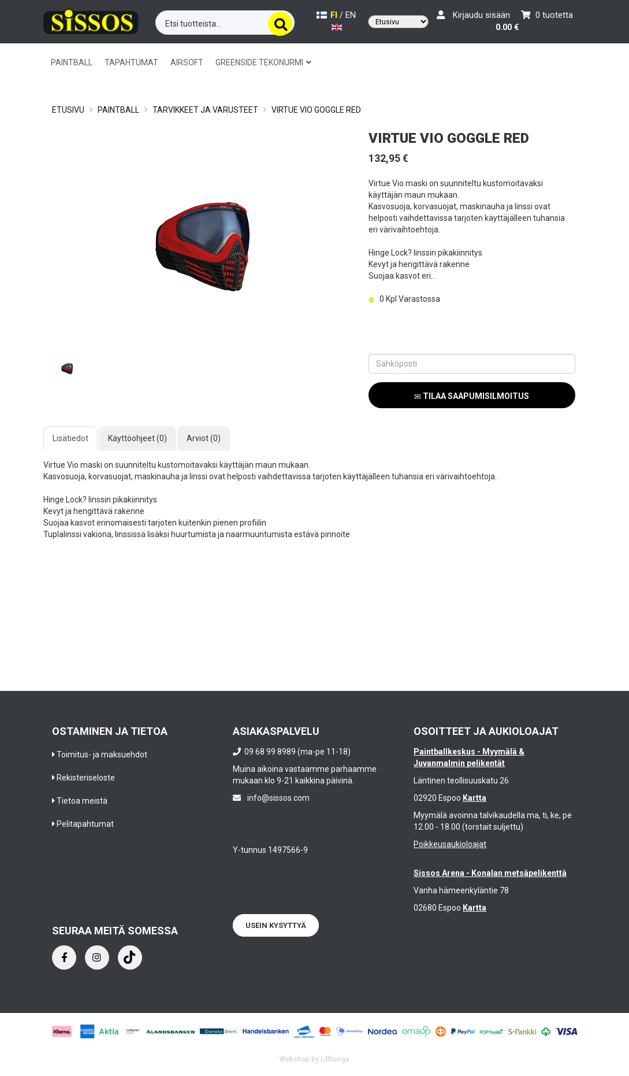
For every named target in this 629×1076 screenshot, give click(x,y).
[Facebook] (64, 957)
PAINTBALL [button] (71, 62)
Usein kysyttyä (275, 925)
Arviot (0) (204, 438)
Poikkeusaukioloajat (450, 844)
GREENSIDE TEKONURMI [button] (263, 62)
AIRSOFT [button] (186, 62)
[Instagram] (97, 957)
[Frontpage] (91, 20)
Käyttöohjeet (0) (137, 438)
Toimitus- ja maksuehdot (102, 754)
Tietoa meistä (82, 800)
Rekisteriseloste (86, 777)
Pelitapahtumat (85, 824)
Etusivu (68, 109)
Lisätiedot (70, 438)
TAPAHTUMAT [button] (131, 62)
